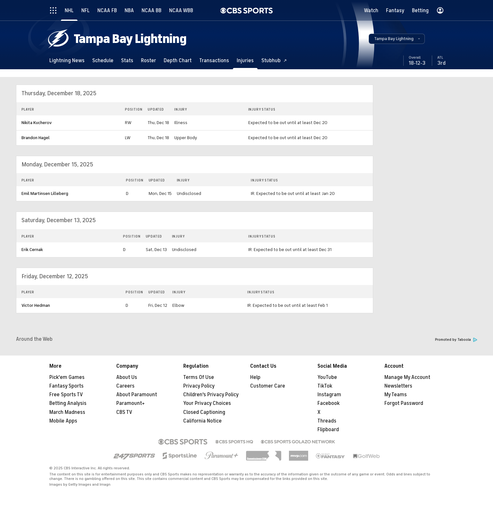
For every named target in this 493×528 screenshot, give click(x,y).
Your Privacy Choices (207, 403)
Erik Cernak (32, 249)
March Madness (67, 412)
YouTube (327, 377)
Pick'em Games (67, 377)
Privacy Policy (199, 386)
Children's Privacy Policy (211, 394)
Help (255, 377)
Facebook (328, 403)
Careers (125, 386)
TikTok (324, 386)
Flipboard (328, 429)
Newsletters (398, 386)
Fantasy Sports (66, 386)
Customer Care (267, 386)
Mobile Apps (63, 421)
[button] (397, 39)
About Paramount (136, 394)
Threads (326, 421)
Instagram (329, 394)
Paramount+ (130, 403)
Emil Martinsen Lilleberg (44, 193)
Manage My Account (407, 377)
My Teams (395, 394)
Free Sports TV (66, 394)
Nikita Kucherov (36, 122)
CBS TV (124, 412)
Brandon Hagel (35, 137)
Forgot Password (403, 403)
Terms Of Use (198, 377)
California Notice (202, 421)
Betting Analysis (67, 403)
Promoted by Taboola (456, 340)
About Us (126, 377)
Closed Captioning (204, 412)
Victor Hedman (35, 305)
